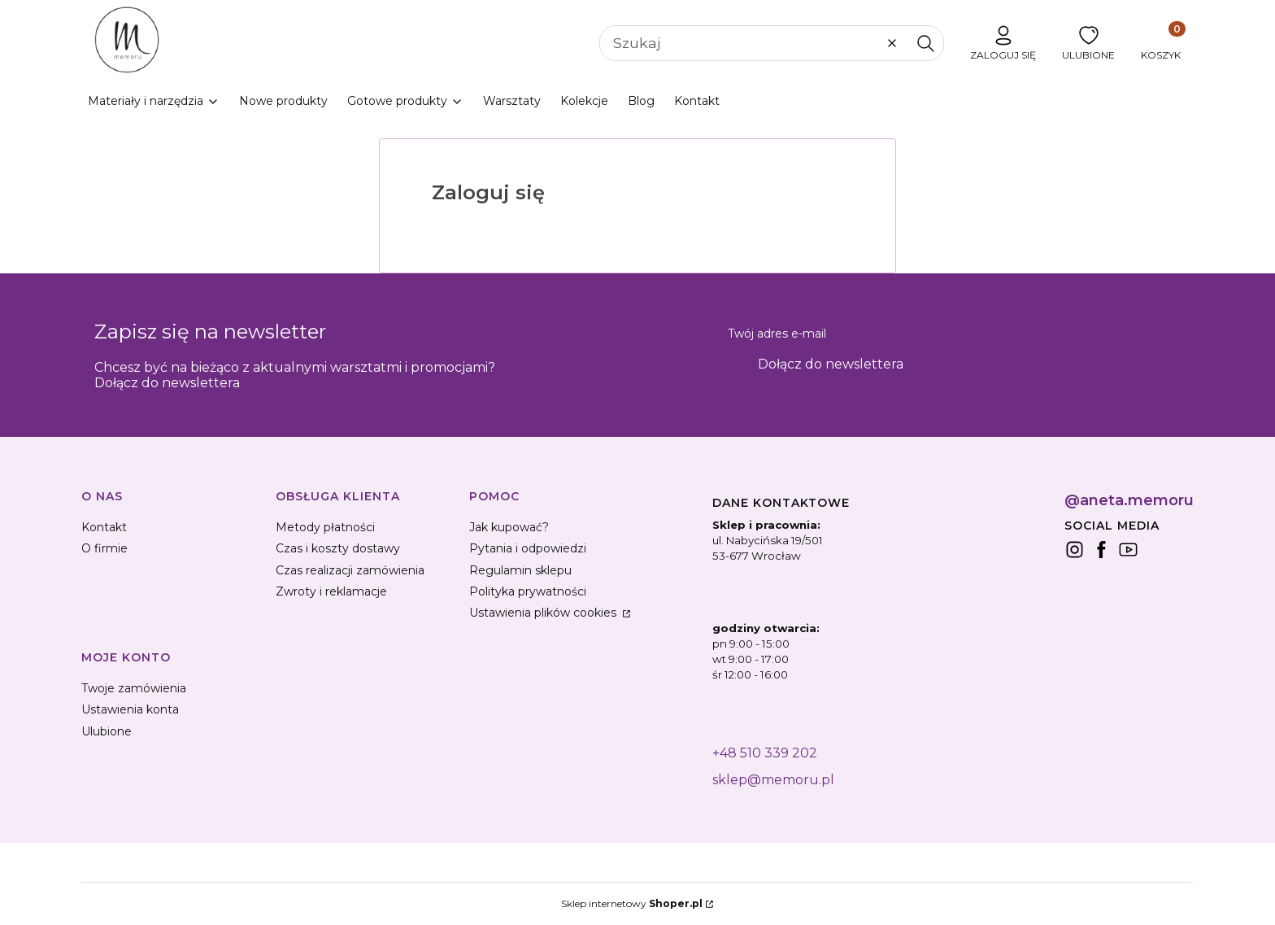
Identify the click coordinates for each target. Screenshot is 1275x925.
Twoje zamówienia (133, 688)
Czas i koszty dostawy (338, 548)
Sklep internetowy (632, 903)
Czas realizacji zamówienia (350, 570)
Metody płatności (325, 527)
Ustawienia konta (130, 709)
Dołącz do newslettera (830, 365)
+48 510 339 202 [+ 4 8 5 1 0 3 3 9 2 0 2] (764, 753)
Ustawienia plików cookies (544, 612)
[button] (925, 43)
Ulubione (106, 731)
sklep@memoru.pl (773, 780)
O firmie (104, 548)
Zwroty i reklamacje (331, 591)
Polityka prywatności (527, 591)
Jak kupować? (509, 527)
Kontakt (104, 527)
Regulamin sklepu (520, 570)
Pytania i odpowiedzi (527, 548)
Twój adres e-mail (777, 333)
